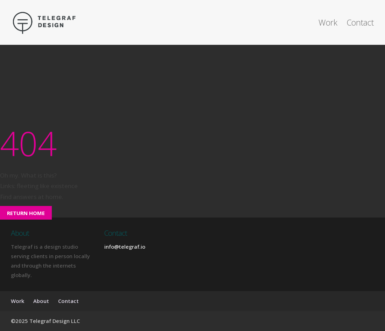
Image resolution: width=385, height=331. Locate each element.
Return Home (26, 212)
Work (327, 24)
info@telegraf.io (124, 246)
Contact (360, 24)
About (41, 300)
